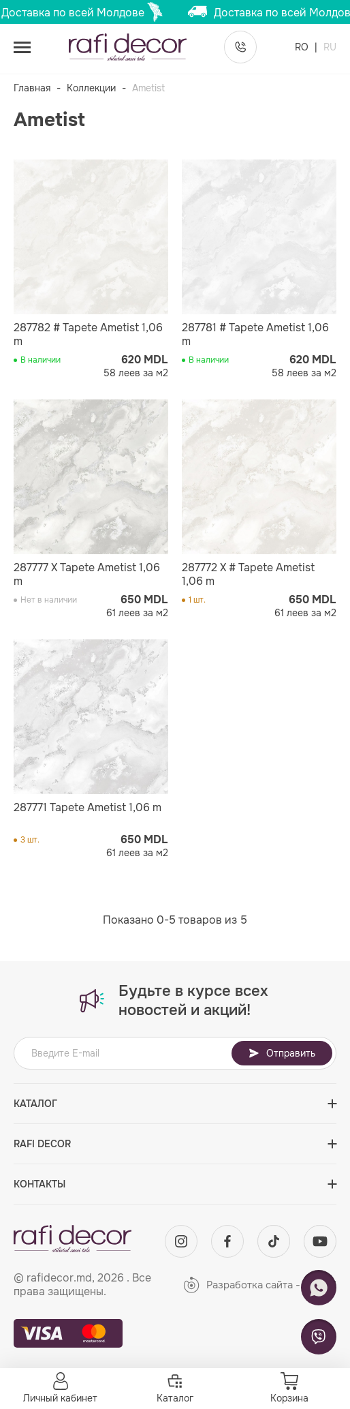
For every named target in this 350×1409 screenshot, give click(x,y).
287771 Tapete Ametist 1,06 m (87, 808)
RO (303, 47)
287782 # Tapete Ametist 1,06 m (88, 334)
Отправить (282, 1053)
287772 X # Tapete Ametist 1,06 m (248, 574)
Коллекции (91, 88)
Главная (32, 88)
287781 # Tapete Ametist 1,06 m (255, 334)
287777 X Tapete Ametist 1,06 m (87, 574)
